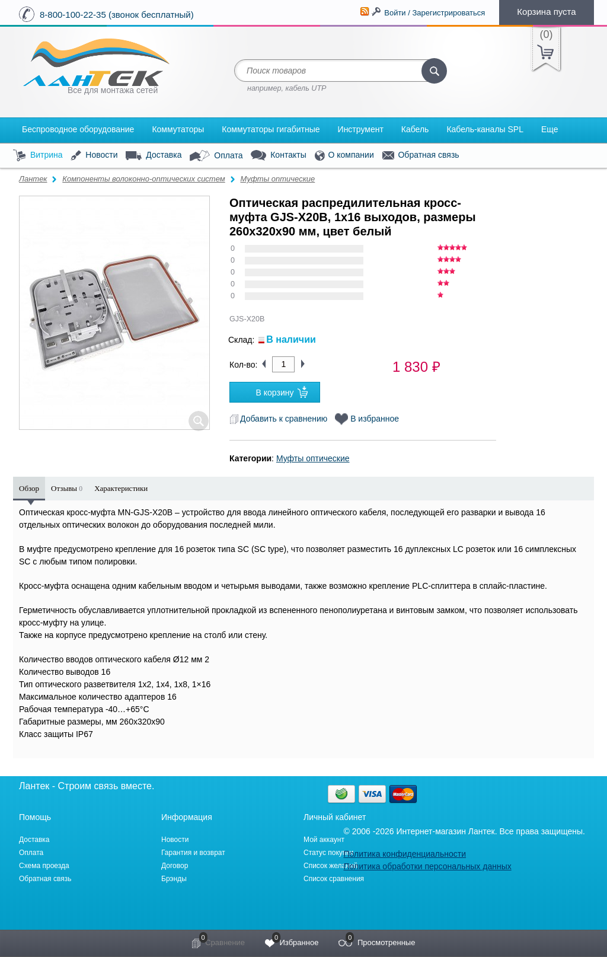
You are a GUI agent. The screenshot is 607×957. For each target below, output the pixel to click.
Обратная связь (420, 155)
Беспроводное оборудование (78, 129)
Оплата (216, 156)
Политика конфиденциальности (404, 854)
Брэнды (174, 879)
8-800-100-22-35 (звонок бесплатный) (117, 14)
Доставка (153, 155)
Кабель (415, 129)
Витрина (38, 155)
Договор (174, 866)
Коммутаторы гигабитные (271, 129)
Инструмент (361, 129)
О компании (344, 156)
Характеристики (121, 488)
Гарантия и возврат (193, 852)
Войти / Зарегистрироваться (434, 12)
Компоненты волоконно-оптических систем (143, 178)
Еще (549, 129)
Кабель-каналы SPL (484, 129)
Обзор (29, 488)
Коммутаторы (178, 129)
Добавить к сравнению (278, 418)
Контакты (278, 155)
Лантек (33, 178)
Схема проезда (44, 866)
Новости (94, 155)
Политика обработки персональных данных (427, 866)
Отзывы (66, 488)
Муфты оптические (277, 178)
